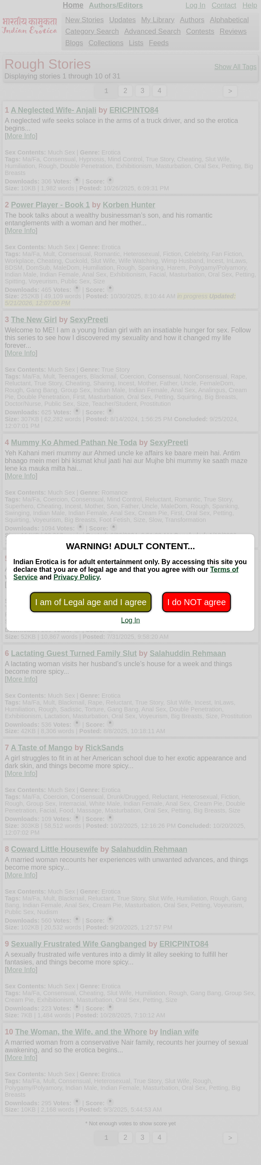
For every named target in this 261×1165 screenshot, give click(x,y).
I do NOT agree (196, 602)
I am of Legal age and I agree (90, 602)
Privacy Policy (76, 577)
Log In (130, 620)
